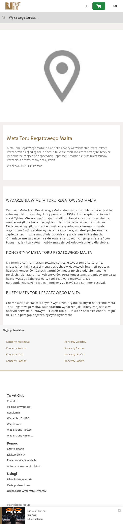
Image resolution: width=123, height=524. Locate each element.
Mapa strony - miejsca (20, 436)
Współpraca (14, 424)
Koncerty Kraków (16, 348)
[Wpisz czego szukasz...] (3, 17)
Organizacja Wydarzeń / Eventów (26, 491)
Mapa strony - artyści (19, 430)
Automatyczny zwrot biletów (23, 466)
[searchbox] (61, 17)
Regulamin (13, 413)
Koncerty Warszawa (18, 341)
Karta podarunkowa (19, 485)
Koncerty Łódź (14, 354)
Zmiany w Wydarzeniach (21, 460)
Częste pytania (15, 449)
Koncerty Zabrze (74, 361)
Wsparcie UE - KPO (18, 418)
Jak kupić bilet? (16, 455)
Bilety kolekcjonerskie (19, 480)
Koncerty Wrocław (75, 341)
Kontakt (12, 401)
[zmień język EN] (114, 6)
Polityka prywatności (19, 407)
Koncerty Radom (74, 348)
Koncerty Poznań (16, 361)
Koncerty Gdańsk (74, 354)
